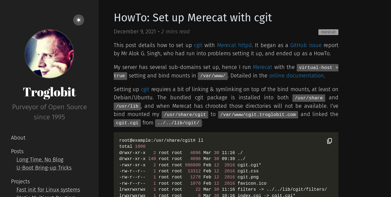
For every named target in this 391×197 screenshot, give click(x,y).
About (18, 137)
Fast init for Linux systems (48, 189)
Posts (17, 151)
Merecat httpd (234, 45)
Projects (20, 181)
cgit (198, 45)
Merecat (262, 67)
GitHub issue (305, 45)
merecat (328, 32)
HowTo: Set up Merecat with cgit (193, 17)
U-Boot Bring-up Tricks (44, 167)
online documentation (296, 75)
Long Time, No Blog (39, 159)
